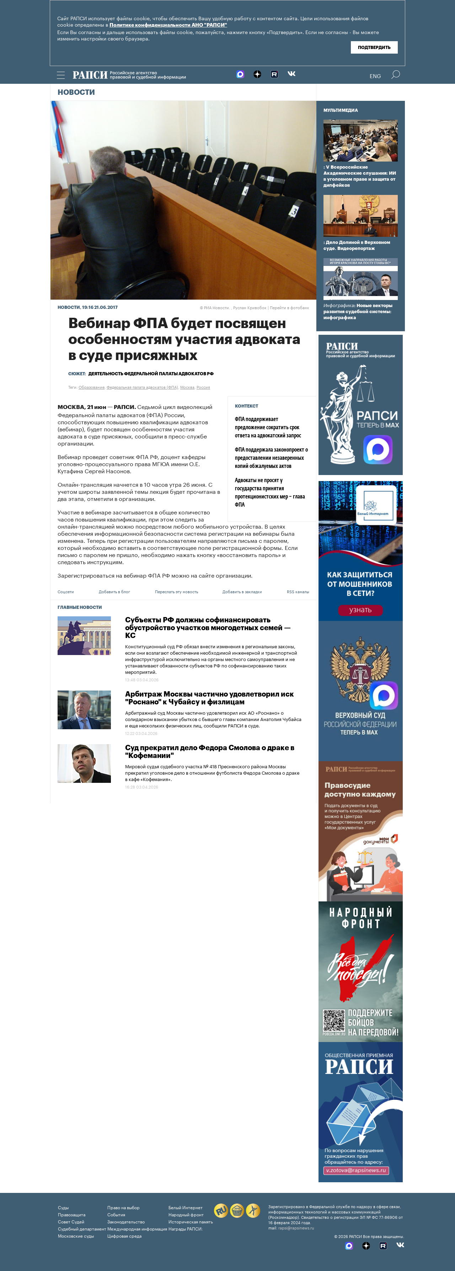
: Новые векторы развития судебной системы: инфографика (357, 311)
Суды (63, 1207)
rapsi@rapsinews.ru (296, 1227)
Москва (187, 386)
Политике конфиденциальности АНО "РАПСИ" (168, 25)
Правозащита (71, 1214)
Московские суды (76, 1235)
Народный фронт (186, 1214)
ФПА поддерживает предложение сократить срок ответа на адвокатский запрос (268, 428)
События (116, 1214)
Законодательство (126, 1221)
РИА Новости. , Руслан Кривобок (233, 307)
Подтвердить (374, 47)
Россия (203, 386)
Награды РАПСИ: (185, 1228)
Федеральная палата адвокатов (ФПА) (142, 386)
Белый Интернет (185, 1207)
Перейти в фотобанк (289, 307)
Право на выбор (123, 1207)
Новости (76, 92)
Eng (375, 75)
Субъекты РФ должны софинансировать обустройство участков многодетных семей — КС (208, 628)
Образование (92, 386)
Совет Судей (71, 1221)
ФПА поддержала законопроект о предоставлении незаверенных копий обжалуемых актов (271, 458)
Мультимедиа (340, 110)
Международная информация (137, 1228)
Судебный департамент (82, 1228)
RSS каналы (298, 591)
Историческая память (190, 1221)
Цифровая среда (124, 1235)
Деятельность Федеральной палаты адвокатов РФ (151, 374)
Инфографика (338, 305)
